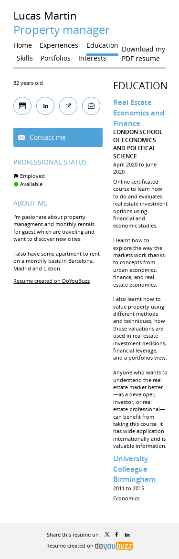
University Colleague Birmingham (134, 469)
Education (140, 85)
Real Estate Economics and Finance (138, 112)
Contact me (47, 137)
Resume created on (89, 545)
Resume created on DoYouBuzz (51, 280)
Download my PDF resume (143, 51)
